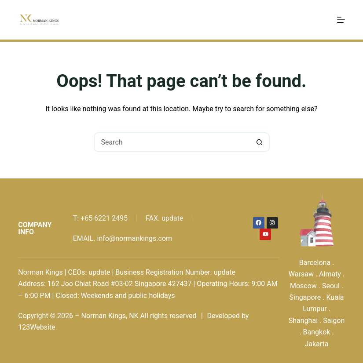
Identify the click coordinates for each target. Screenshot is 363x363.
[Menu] (341, 20)
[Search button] (260, 142)
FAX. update (164, 218)
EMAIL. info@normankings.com (122, 238)
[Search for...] (172, 142)
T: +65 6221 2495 (100, 218)
